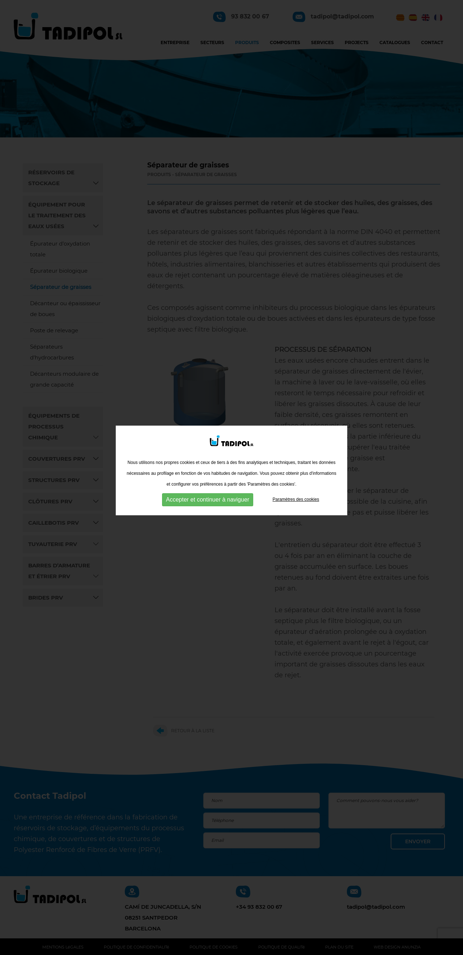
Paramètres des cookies (295, 494)
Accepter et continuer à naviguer (207, 495)
